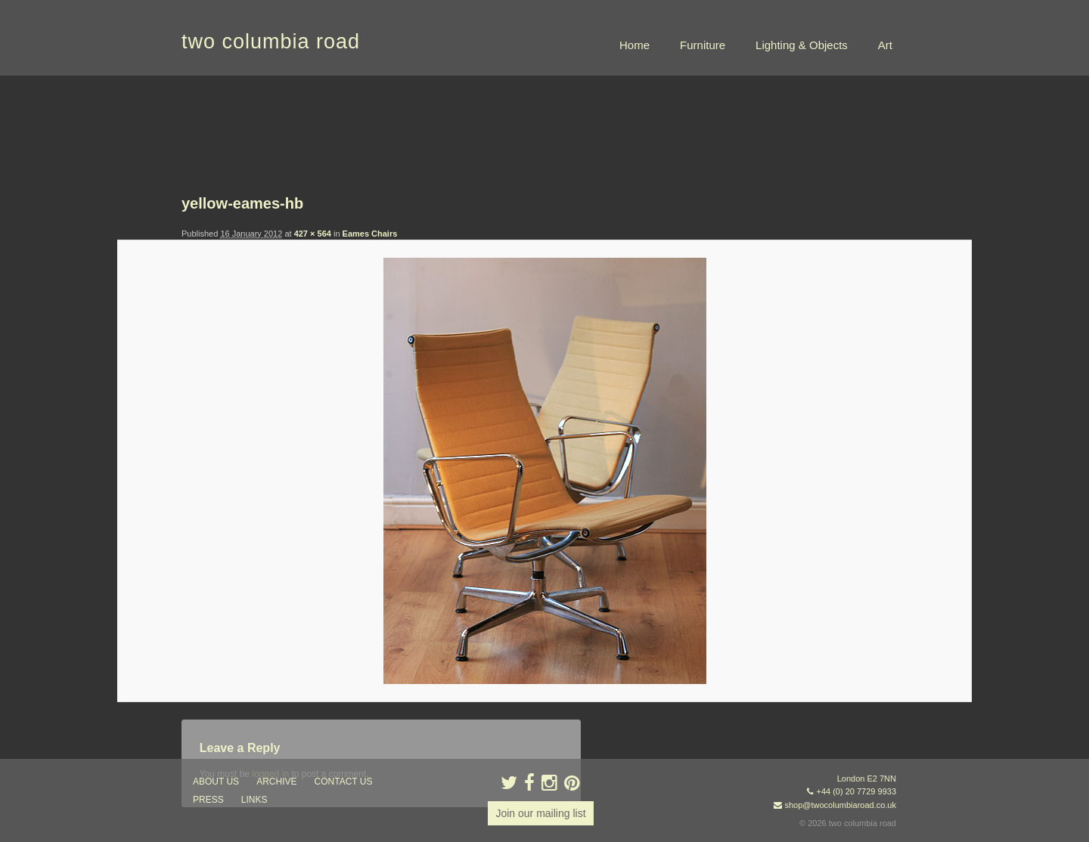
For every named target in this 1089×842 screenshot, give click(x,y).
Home (634, 45)
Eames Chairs (370, 233)
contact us (344, 781)
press (208, 799)
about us (216, 781)
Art (885, 45)
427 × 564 (312, 233)
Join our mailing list (540, 813)
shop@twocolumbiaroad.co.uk (840, 804)
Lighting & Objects (801, 45)
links (254, 799)
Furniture (702, 45)
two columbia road (271, 41)
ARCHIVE (276, 781)
